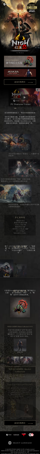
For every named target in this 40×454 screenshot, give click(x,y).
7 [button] (38, 108)
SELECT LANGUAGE (22, 443)
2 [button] (23, 108)
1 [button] (20, 108)
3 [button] (26, 108)
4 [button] (29, 108)
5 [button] (32, 108)
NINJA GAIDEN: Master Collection (20, 375)
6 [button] (35, 108)
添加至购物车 (23, 82)
